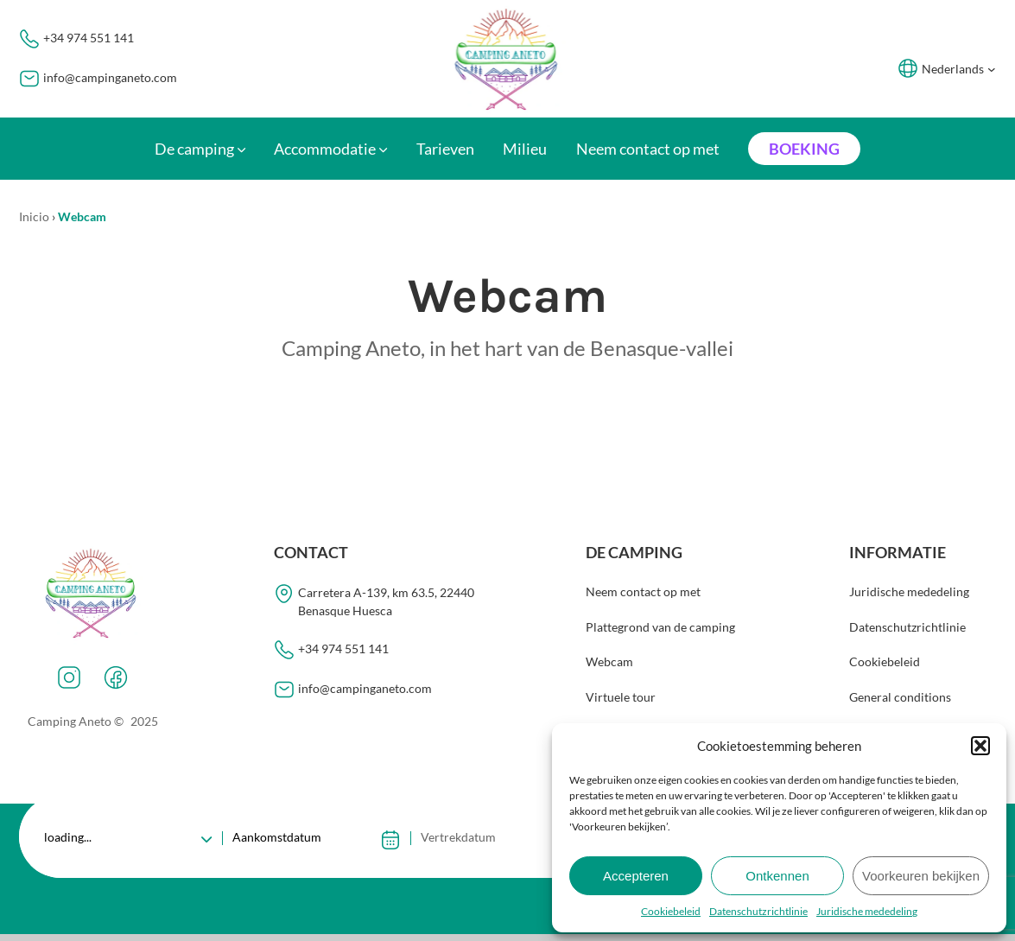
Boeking (804, 148)
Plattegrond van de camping (660, 627)
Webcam (609, 662)
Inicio (34, 216)
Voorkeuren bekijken (921, 875)
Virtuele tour (621, 697)
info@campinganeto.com (110, 77)
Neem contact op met (648, 148)
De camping (194, 148)
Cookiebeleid (671, 911)
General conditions (900, 697)
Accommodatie (325, 148)
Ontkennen (777, 875)
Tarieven (445, 148)
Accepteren (636, 875)
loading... (69, 837)
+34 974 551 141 (88, 37)
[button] (980, 745)
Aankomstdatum (276, 837)
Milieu (525, 148)
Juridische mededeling (866, 911)
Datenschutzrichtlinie (758, 911)
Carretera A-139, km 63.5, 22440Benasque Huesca (386, 601)
